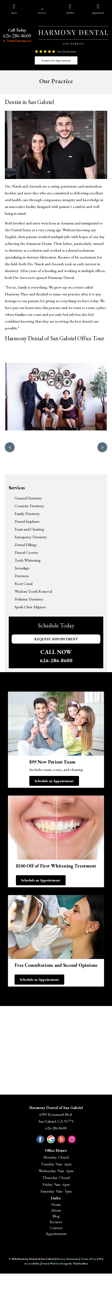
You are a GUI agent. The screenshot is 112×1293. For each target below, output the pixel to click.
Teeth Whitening (28, 560)
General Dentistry (28, 498)
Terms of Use (88, 1259)
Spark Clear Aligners (30, 606)
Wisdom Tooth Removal (33, 591)
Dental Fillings (26, 544)
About (56, 1210)
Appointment (56, 1233)
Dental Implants (27, 521)
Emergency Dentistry (31, 536)
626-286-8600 (17, 35)
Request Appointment (56, 639)
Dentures (22, 575)
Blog (56, 1216)
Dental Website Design (55, 1263)
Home (56, 1204)
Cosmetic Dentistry (29, 505)
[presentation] (10, 447)
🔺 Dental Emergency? (17, 41)
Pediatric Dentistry (29, 599)
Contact (56, 1227)
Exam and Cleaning (29, 529)
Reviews (56, 1221)
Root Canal (23, 583)
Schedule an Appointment (54, 781)
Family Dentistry (27, 513)
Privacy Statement (67, 1259)
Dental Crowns (26, 552)
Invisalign (22, 568)
